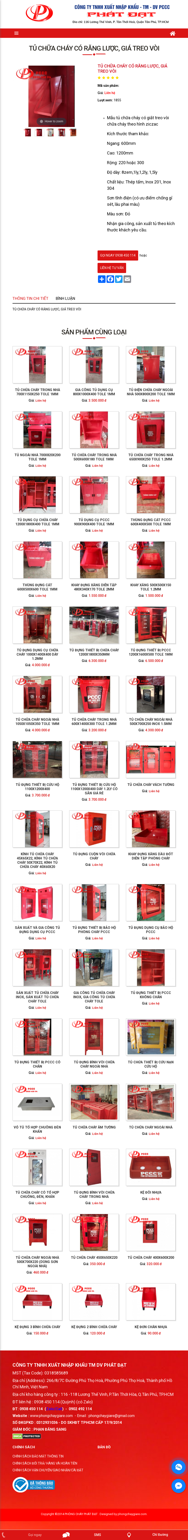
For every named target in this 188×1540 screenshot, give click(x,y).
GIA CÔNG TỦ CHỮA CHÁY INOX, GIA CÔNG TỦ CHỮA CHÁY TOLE (94, 890)
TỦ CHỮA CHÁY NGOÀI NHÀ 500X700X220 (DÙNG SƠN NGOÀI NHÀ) (75, 979)
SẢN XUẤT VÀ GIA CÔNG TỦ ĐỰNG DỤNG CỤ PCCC (75, 868)
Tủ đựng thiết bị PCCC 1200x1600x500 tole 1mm (113, 775)
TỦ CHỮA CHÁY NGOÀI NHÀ (113, 934)
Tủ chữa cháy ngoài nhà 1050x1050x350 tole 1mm (75, 798)
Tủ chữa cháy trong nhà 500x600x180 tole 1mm (94, 709)
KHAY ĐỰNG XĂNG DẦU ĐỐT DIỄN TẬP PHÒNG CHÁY (113, 844)
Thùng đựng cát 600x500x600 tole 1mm (75, 753)
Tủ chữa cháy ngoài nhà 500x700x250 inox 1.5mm (113, 798)
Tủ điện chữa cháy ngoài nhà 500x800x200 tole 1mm (113, 687)
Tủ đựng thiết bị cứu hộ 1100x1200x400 (75, 820)
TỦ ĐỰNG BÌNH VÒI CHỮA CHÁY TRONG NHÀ (94, 956)
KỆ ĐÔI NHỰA (113, 956)
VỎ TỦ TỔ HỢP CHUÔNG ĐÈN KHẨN (75, 934)
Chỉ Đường (160, 1534)
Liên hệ (109, 93)
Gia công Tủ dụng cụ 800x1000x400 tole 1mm (94, 686)
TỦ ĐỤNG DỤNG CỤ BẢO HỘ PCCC (112, 868)
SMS (97, 1535)
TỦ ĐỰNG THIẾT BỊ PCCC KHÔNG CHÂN (113, 890)
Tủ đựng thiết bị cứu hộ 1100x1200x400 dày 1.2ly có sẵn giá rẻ (94, 821)
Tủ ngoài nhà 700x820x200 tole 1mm (75, 709)
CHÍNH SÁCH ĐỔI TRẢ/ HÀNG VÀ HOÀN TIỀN (45, 1472)
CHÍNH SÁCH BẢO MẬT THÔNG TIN (38, 1465)
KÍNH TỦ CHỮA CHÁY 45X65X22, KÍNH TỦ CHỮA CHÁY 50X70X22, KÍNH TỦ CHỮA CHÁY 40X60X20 (75, 845)
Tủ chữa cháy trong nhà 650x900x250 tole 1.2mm (113, 709)
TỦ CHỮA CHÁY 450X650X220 (94, 979)
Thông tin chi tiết (73, 304)
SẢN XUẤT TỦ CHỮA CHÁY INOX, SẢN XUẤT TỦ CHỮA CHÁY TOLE (75, 890)
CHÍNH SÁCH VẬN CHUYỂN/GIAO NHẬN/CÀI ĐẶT (48, 1479)
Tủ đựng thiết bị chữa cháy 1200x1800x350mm (93, 775)
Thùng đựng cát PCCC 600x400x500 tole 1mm (113, 731)
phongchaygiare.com (132, 1522)
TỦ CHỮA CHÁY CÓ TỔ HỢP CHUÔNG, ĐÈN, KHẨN (74, 956)
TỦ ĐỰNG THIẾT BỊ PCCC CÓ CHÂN (75, 913)
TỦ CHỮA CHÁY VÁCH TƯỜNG (113, 820)
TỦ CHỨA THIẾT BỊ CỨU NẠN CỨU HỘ (113, 913)
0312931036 (47, 1431)
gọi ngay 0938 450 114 (118, 255)
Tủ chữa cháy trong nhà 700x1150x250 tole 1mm (75, 686)
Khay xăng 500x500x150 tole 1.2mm (113, 753)
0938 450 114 (31, 1417)
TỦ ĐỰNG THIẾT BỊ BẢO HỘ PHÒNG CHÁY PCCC (94, 868)
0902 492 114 (80, 1417)
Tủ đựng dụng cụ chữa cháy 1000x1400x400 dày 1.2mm (74, 776)
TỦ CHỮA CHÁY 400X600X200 (113, 979)
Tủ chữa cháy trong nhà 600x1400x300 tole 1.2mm (94, 798)
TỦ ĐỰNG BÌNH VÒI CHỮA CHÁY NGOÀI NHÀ (94, 913)
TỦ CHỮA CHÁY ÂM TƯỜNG (94, 934)
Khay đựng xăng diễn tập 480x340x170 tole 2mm (94, 753)
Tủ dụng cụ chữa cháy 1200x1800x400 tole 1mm (75, 731)
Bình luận (84, 304)
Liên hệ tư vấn (112, 268)
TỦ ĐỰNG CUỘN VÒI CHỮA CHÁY (93, 844)
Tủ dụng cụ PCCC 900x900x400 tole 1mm (94, 731)
